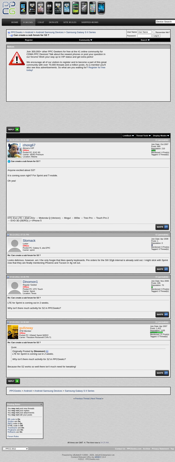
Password (131, 36)
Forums (28, 22)
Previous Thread (82, 398)
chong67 (29, 145)
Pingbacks (12, 430)
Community (85, 40)
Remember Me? (161, 32)
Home (14, 22)
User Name (132, 32)
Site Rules (69, 22)
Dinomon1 (30, 282)
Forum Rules (13, 436)
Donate (53, 22)
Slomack (29, 240)
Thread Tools (142, 136)
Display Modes (160, 136)
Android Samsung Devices (50, 32)
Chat (41, 22)
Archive (146, 449)
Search (145, 40)
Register (29, 40)
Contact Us (120, 449)
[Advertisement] (139, 75)
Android (29, 32)
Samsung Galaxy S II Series (81, 32)
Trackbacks (13, 428)
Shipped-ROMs (89, 22)
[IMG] (10, 423)
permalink (163, 140)
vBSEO (98, 457)
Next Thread (96, 398)
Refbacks (12, 432)
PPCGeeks (17, 32)
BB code (11, 419)
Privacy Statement (160, 449)
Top (172, 449)
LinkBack (127, 136)
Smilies (11, 421)
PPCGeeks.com (134, 449)
